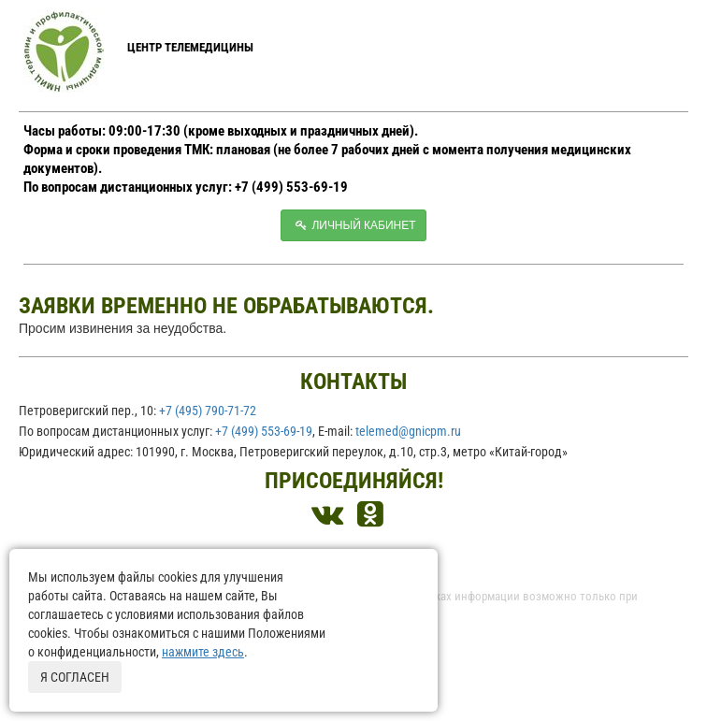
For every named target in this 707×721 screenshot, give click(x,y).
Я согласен (74, 677)
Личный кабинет (353, 225)
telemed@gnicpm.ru (408, 431)
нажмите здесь (203, 651)
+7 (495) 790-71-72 (207, 410)
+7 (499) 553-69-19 (263, 431)
